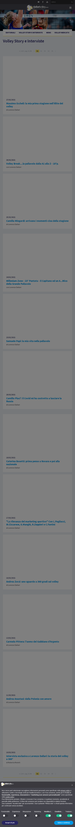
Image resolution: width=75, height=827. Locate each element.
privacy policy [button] (65, 790)
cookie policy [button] (9, 797)
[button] (72, 785)
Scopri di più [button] (10, 823)
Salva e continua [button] (64, 823)
